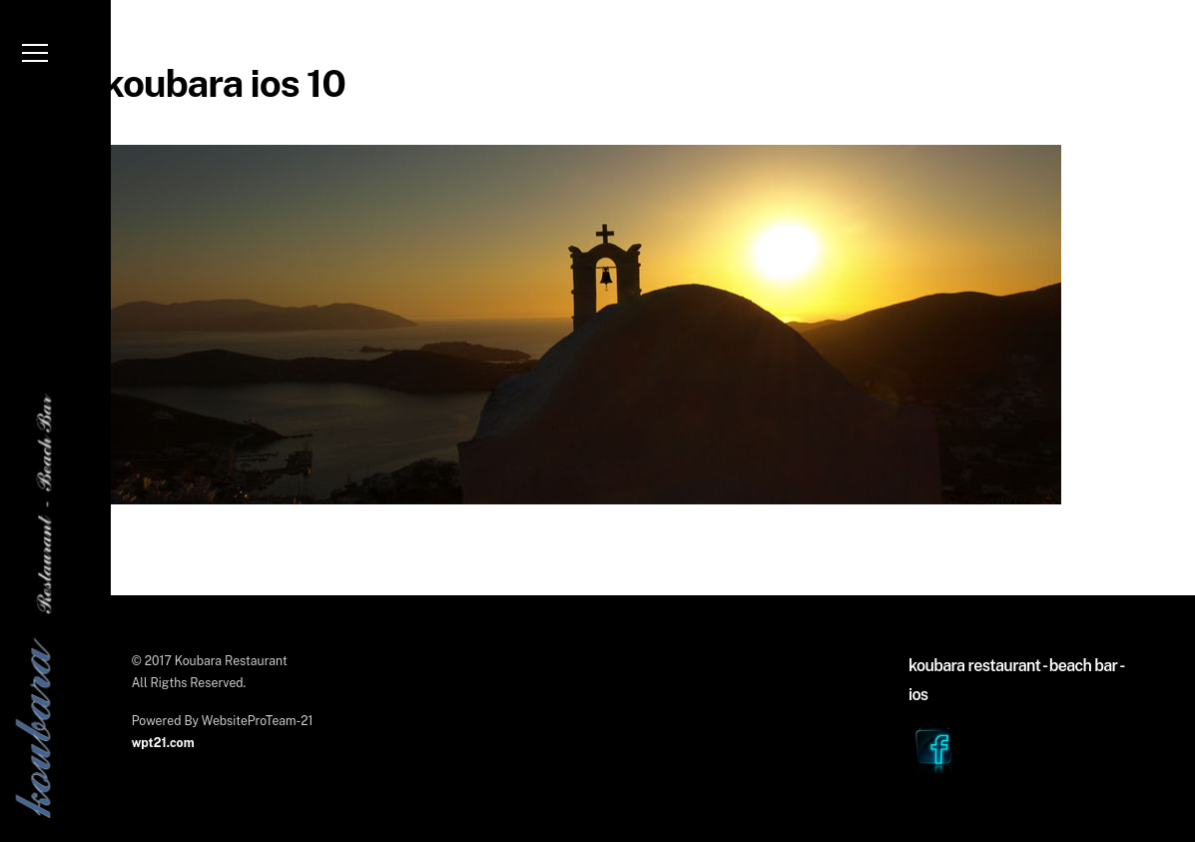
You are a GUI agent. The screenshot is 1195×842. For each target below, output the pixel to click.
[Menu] (35, 59)
